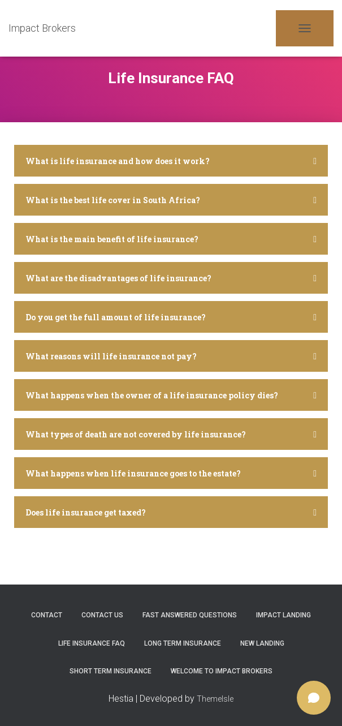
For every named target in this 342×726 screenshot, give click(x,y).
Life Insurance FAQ (91, 643)
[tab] (171, 163)
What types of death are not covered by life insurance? (135, 434)
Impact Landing (283, 615)
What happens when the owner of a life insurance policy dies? (151, 395)
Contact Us (102, 615)
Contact (46, 615)
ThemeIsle (215, 698)
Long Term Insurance (182, 643)
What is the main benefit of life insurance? (111, 239)
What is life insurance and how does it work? (117, 161)
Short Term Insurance (110, 671)
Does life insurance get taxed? (85, 512)
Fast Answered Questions (189, 615)
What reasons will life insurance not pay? (111, 356)
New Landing (262, 643)
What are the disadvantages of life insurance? (118, 278)
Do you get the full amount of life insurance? (115, 317)
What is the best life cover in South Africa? (112, 200)
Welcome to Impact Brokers (221, 671)
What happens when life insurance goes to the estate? (133, 473)
